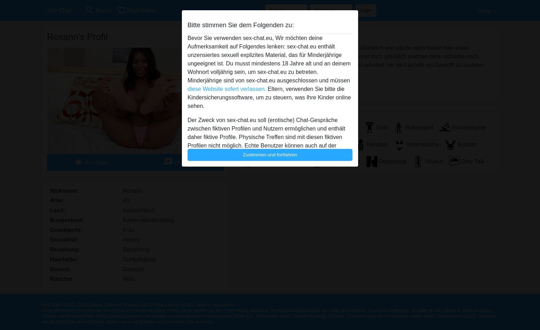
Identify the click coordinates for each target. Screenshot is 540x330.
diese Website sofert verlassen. (227, 89)
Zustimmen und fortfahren (270, 154)
